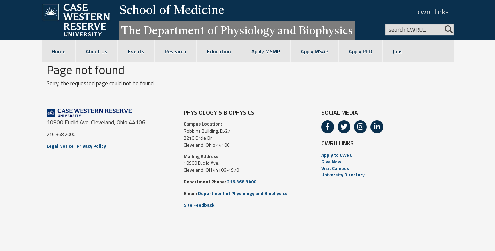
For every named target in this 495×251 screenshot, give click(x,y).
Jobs (398, 51)
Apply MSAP (314, 51)
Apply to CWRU (337, 154)
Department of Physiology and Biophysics (242, 193)
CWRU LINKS (337, 143)
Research (175, 51)
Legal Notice (60, 145)
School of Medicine (171, 9)
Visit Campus (335, 168)
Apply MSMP (265, 51)
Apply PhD (360, 51)
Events (136, 51)
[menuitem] (385, 155)
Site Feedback (199, 204)
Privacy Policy (91, 145)
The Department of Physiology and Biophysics (237, 30)
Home (58, 51)
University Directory (343, 174)
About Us (96, 51)
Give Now (331, 161)
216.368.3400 (241, 181)
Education (219, 51)
